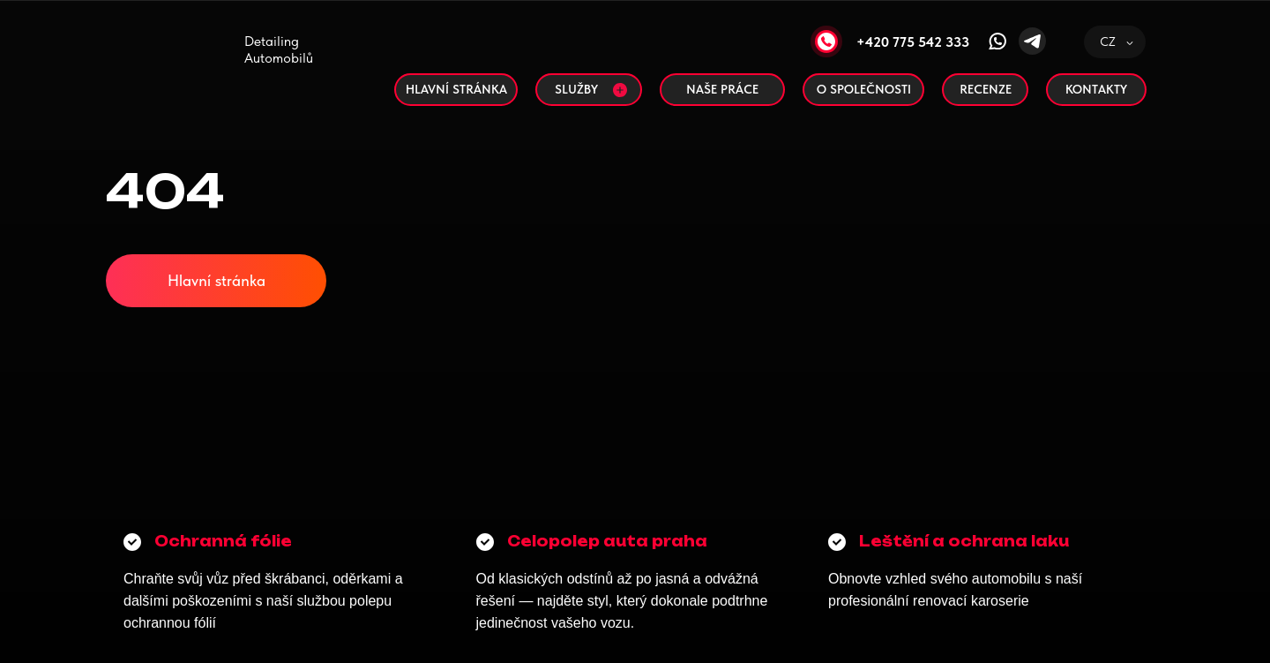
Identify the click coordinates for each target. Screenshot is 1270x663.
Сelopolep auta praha (607, 541)
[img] (202, 66)
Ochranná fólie (223, 541)
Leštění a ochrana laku (964, 541)
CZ (1108, 41)
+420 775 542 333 (912, 42)
